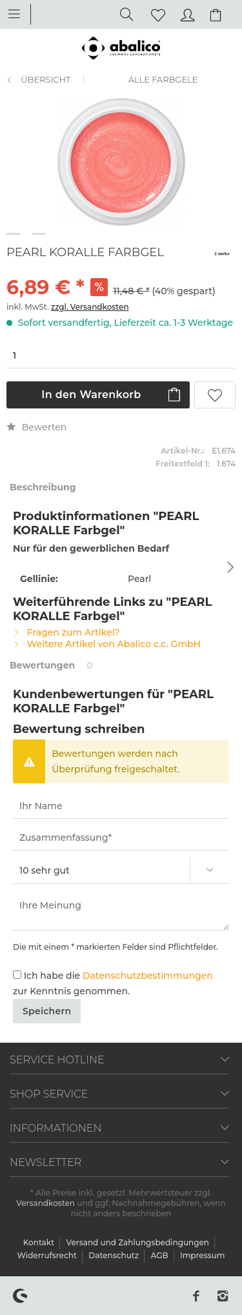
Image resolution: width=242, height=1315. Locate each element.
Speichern (47, 1011)
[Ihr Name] (121, 806)
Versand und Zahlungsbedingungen (139, 1242)
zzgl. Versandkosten (90, 307)
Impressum (202, 1255)
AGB (160, 1255)
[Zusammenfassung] (121, 837)
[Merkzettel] (154, 13)
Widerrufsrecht (48, 1255)
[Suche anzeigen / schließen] (123, 13)
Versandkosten (45, 1203)
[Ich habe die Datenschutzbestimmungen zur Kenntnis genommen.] (17, 974)
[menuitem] (20, 13)
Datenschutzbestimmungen (148, 975)
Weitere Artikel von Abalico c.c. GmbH (107, 644)
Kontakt (40, 1242)
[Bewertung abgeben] (121, 870)
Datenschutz (114, 1255)
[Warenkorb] (217, 13)
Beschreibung (43, 487)
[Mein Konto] (186, 13)
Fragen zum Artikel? (66, 632)
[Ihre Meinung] (121, 911)
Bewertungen (42, 665)
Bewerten (36, 427)
